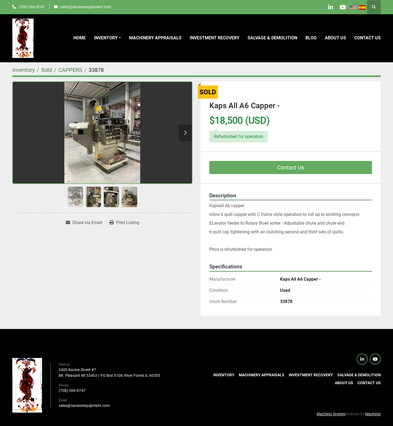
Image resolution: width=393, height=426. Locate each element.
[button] (107, 38)
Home (79, 37)
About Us (335, 37)
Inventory (106, 37)
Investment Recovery (214, 37)
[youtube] (342, 7)
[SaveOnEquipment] (27, 385)
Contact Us (290, 167)
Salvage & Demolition (272, 37)
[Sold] (46, 70)
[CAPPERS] (70, 70)
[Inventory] (23, 70)
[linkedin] (328, 7)
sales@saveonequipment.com (85, 7)
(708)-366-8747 (31, 7)
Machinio (373, 414)
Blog (311, 37)
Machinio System (331, 414)
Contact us (367, 37)
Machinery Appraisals (155, 37)
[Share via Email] (84, 223)
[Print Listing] (124, 223)
